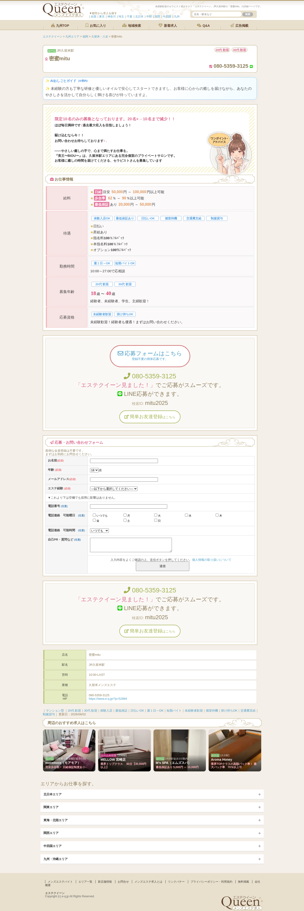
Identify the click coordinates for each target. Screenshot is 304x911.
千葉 (129, 16)
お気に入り (96, 25)
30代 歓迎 (90, 710)
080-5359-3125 (150, 376)
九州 (177, 16)
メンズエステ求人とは (148, 881)
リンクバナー (176, 881)
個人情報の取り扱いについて (211, 559)
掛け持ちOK (229, 710)
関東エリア (51, 807)
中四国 (167, 16)
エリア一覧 (85, 881)
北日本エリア (52, 794)
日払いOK (137, 710)
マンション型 (55, 710)
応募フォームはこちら (150, 356)
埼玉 (121, 16)
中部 (149, 16)
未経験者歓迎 (194, 710)
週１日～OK (155, 710)
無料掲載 (243, 881)
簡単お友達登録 (150, 416)
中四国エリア (52, 846)
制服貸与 (49, 714)
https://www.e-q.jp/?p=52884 (108, 698)
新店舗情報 (105, 881)
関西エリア (51, 833)
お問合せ (123, 881)
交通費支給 (248, 710)
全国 (93, 16)
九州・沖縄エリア (55, 859)
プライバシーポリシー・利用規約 (211, 881)
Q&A (203, 25)
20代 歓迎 (74, 710)
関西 (157, 16)
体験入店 (106, 710)
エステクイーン (55, 893)
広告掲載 (239, 25)
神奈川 (111, 16)
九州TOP (60, 25)
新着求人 (167, 25)
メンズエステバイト (60, 881)
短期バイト (174, 710)
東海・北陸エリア (55, 820)
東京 (102, 16)
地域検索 (131, 25)
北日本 (139, 16)
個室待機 (212, 710)
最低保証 (121, 710)
